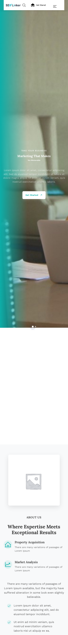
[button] (32, 326)
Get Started (34, 195)
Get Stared (38, 5)
